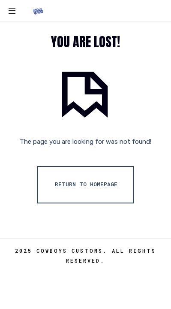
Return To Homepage (86, 184)
